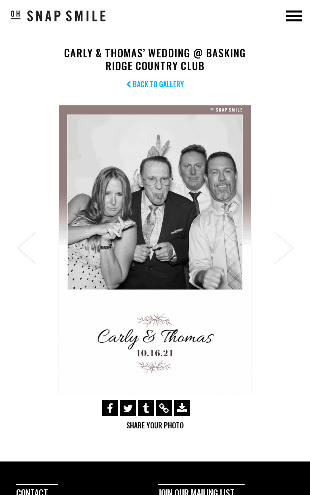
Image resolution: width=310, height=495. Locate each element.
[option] (155, 249)
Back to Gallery (155, 84)
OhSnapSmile (58, 15)
